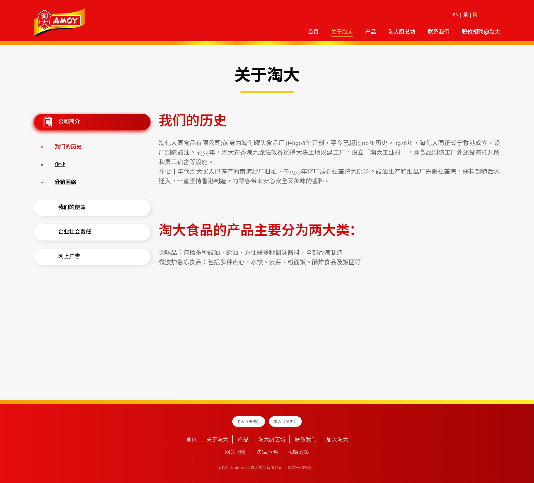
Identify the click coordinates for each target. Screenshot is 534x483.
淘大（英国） (285, 422)
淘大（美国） (248, 422)
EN (455, 15)
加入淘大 (337, 440)
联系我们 (439, 32)
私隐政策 (298, 452)
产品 (370, 32)
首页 (313, 32)
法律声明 (267, 452)
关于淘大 (342, 32)
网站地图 (236, 452)
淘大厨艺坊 (401, 32)
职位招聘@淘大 (481, 32)
